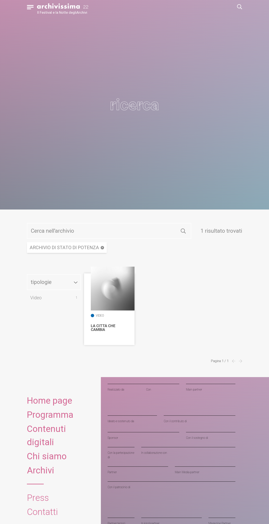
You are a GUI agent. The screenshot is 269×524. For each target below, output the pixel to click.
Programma (50, 415)
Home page (49, 400)
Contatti (42, 512)
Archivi (40, 470)
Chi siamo (47, 456)
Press (38, 498)
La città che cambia (103, 328)
